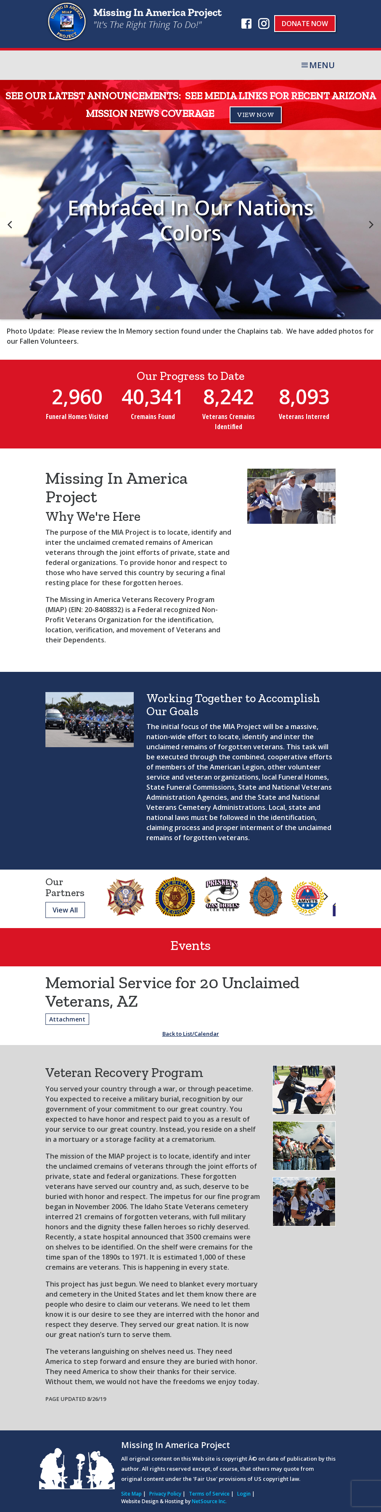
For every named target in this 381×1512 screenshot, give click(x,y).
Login (244, 1493)
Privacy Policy (165, 1493)
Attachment (67, 1019)
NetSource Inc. (209, 1501)
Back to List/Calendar (190, 1033)
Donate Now (305, 23)
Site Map (131, 1493)
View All (65, 910)
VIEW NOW (255, 115)
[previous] (10, 224)
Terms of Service (209, 1493)
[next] (370, 224)
